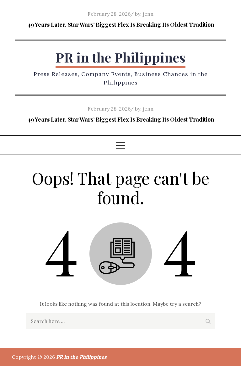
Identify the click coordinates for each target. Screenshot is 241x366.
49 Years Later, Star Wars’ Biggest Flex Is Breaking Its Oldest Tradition (120, 24)
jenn (148, 14)
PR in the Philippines (120, 57)
